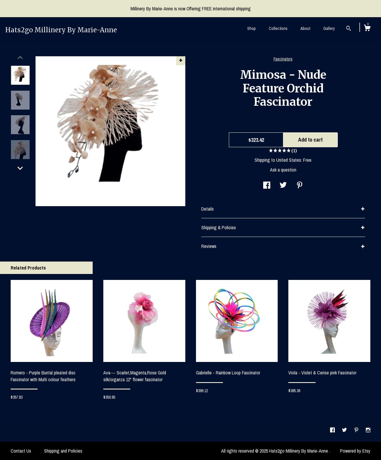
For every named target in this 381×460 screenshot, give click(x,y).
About (305, 28)
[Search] (348, 29)
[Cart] (367, 28)
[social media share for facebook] (266, 185)
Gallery (329, 28)
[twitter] (345, 430)
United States (288, 160)
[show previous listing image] (20, 57)
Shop (251, 28)
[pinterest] (357, 430)
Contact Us (21, 451)
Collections (278, 28)
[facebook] (333, 430)
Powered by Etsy (355, 451)
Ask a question (283, 169)
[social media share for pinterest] (299, 185)
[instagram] (368, 430)
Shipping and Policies (63, 451)
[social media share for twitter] (283, 185)
